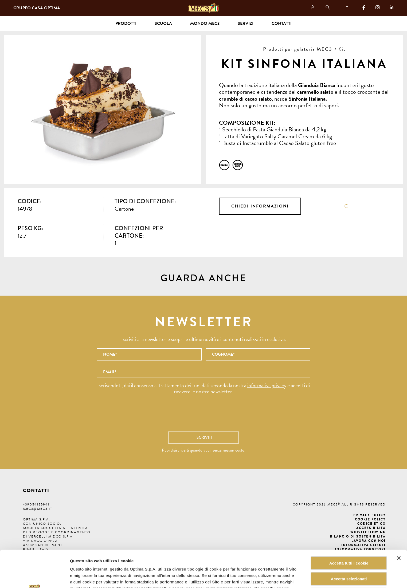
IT (346, 8)
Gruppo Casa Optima (36, 8)
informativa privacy (266, 385)
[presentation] (203, 415)
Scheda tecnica (346, 206)
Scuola (163, 23)
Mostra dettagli (270, 577)
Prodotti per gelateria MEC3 (297, 49)
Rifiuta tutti (348, 560)
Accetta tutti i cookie (349, 528)
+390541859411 (37, 504)
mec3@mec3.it (37, 508)
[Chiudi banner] (399, 523)
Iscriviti (203, 437)
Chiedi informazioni (260, 206)
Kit (342, 49)
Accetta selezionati (349, 544)
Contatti (282, 23)
